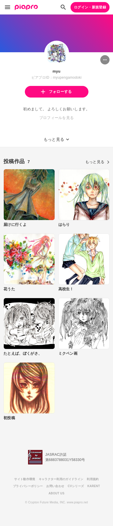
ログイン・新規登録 (90, 7)
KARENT (93, 486)
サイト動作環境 (24, 479)
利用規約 (93, 479)
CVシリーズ (76, 486)
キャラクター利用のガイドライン (61, 479)
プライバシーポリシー (28, 486)
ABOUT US (56, 493)
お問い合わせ (55, 486)
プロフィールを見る (56, 118)
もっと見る (97, 162)
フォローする (56, 91)
